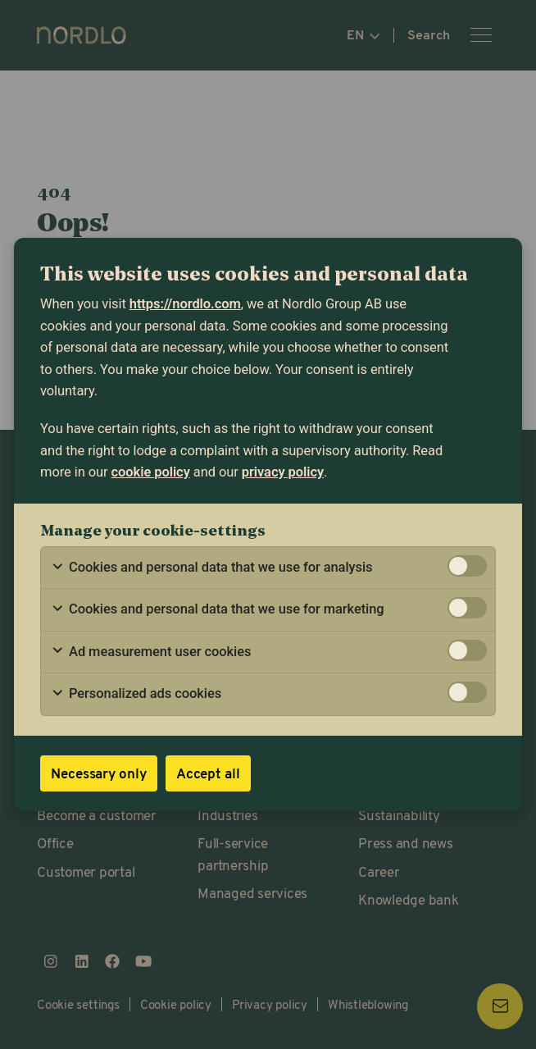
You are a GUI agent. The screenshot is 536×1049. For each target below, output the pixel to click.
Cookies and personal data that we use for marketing (217, 609)
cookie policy (150, 472)
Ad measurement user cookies (151, 652)
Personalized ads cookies (136, 694)
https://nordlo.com (185, 304)
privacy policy (283, 472)
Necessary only (99, 773)
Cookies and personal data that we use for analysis (212, 567)
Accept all (208, 773)
